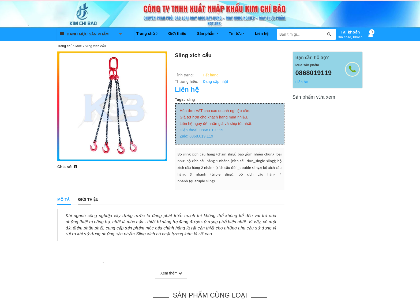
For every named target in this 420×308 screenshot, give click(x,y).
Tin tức (236, 33)
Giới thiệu (177, 33)
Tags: (180, 99)
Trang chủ (147, 33)
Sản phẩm (207, 33)
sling (191, 99)
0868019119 (313, 72)
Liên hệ (262, 33)
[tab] (63, 199)
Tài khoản (350, 32)
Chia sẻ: (65, 167)
